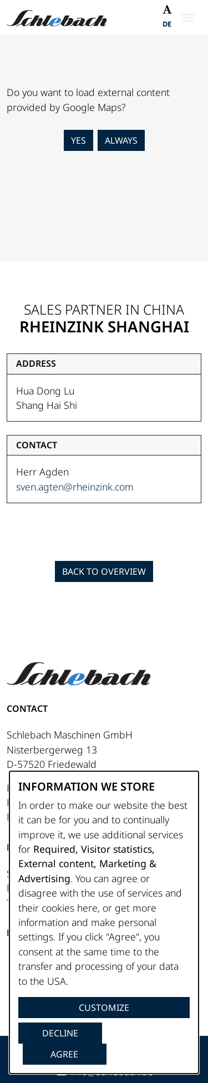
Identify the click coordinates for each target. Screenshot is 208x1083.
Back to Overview (104, 571)
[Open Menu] (188, 18)
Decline (60, 1033)
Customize (104, 1007)
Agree (64, 1054)
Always (121, 140)
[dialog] (104, 922)
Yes (78, 140)
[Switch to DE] (167, 25)
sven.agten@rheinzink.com (75, 486)
